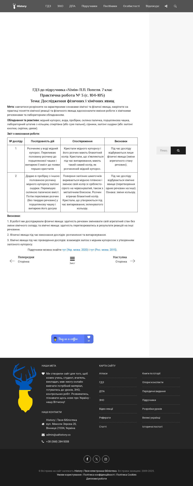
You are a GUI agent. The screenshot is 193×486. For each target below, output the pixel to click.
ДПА (102, 391)
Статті (103, 426)
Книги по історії (151, 373)
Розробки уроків (152, 408)
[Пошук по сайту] (175, 6)
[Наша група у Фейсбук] (87, 459)
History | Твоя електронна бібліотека (95, 470)
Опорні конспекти (152, 382)
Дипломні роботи (96, 478)
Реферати (105, 417)
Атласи (103, 373)
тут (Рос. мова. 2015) (103, 249)
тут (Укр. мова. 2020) (75, 249)
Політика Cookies (126, 474)
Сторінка (33, 259)
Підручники (149, 400)
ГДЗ (101, 382)
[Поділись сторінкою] (166, 6)
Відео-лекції (106, 408)
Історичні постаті (152, 426)
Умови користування (69, 474)
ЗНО (101, 400)
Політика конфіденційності (99, 474)
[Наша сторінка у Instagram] (105, 459)
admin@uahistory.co (58, 434)
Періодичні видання (154, 391)
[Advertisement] (72, 56)
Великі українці (151, 417)
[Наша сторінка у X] (96, 459)
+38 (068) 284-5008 (57, 441)
